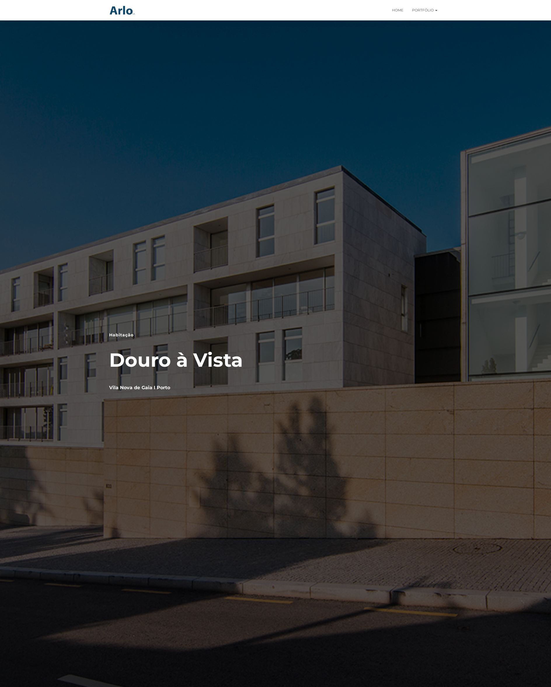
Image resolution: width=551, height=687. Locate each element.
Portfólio (424, 10)
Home (397, 10)
